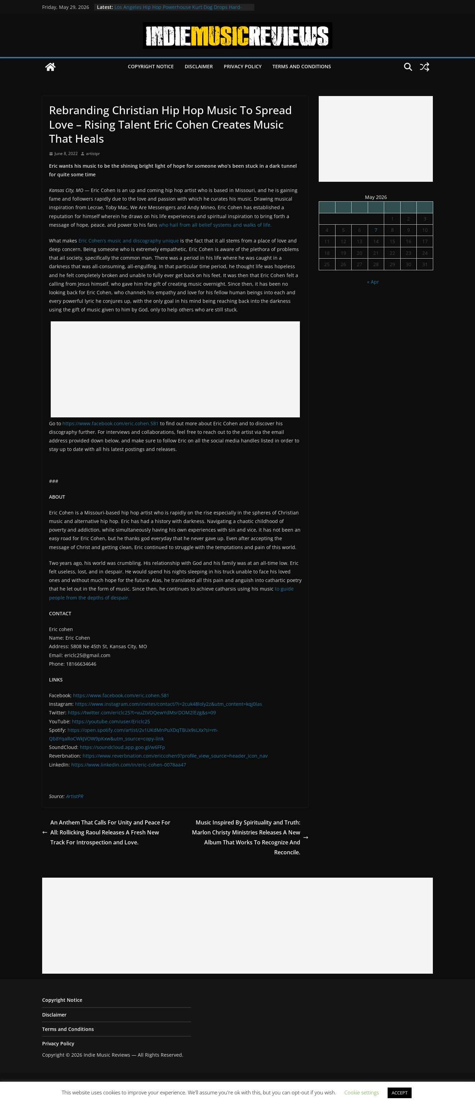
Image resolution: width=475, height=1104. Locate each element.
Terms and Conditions (301, 66)
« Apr (373, 281)
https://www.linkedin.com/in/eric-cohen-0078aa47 (128, 764)
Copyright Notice (151, 66)
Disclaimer (199, 66)
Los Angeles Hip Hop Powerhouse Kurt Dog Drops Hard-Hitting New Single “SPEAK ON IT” (178, 10)
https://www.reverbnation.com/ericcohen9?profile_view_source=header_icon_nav (175, 755)
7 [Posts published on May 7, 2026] (376, 230)
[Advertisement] (175, 369)
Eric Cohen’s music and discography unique (128, 240)
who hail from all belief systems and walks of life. (215, 225)
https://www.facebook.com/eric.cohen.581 (110, 423)
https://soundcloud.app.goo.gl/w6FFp (122, 747)
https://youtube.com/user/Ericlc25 (111, 721)
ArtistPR (74, 796)
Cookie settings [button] (361, 1092)
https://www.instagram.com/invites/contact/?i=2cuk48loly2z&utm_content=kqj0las (168, 704)
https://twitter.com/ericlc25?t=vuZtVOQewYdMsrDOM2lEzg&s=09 (142, 712)
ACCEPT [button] (399, 1093)
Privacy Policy (242, 66)
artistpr (93, 153)
